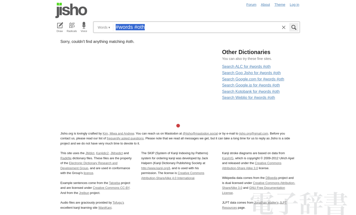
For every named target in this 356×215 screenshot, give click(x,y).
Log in (294, 5)
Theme (280, 5)
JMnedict (116, 153)
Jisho (71, 10)
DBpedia (271, 178)
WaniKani (105, 207)
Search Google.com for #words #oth (253, 79)
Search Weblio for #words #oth (248, 98)
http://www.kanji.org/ (155, 168)
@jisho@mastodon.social (200, 133)
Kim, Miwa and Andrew (118, 133)
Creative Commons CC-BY (111, 188)
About (265, 5)
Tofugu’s (118, 202)
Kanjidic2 (102, 153)
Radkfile (66, 158)
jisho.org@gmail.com (253, 133)
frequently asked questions (125, 138)
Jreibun (84, 193)
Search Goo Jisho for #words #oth (251, 73)
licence (88, 173)
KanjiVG (228, 158)
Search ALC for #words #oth (246, 66)
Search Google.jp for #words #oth (251, 85)
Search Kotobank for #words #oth (251, 91)
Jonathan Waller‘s (266, 202)
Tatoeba (114, 183)
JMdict (89, 153)
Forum (251, 5)
